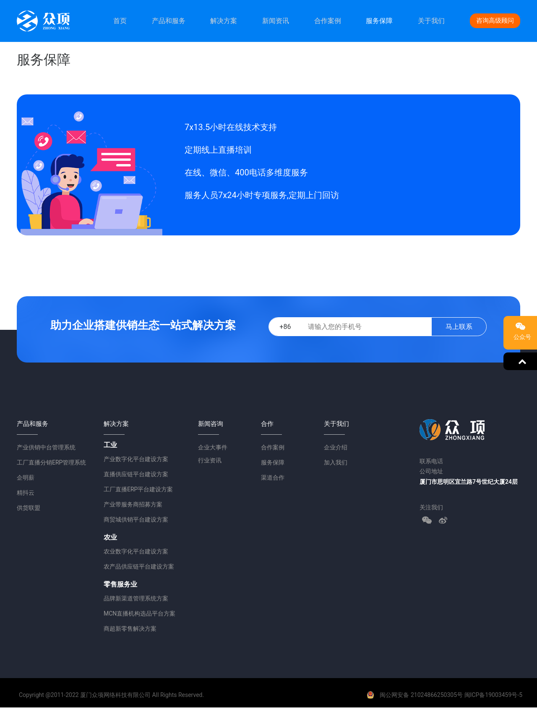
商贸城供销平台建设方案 (136, 519)
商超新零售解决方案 (130, 628)
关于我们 (431, 21)
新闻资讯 (275, 21)
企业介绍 (335, 447)
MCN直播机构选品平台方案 (139, 613)
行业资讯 (210, 460)
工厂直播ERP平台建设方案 (138, 489)
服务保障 (379, 21)
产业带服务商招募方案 (133, 504)
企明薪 (25, 477)
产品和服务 (168, 21)
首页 (120, 21)
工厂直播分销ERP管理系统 (51, 462)
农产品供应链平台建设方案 (139, 566)
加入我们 (335, 462)
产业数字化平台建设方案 (136, 459)
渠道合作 (272, 477)
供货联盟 (28, 507)
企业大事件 (212, 447)
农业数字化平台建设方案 (136, 551)
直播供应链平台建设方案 (136, 474)
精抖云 (25, 492)
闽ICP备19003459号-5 (493, 695)
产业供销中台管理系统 (46, 447)
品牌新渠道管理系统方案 (136, 598)
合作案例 (327, 21)
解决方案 (223, 21)
